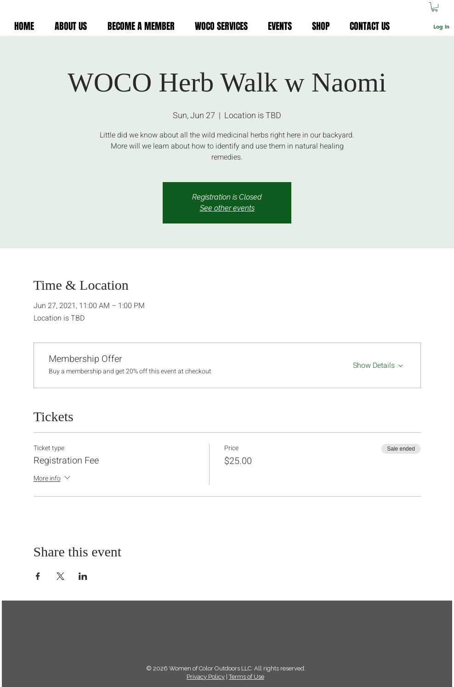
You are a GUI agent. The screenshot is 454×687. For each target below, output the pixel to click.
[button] (434, 6)
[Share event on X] (60, 576)
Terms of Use (246, 676)
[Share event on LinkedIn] (83, 576)
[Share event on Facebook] (38, 576)
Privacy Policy (206, 676)
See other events (227, 208)
